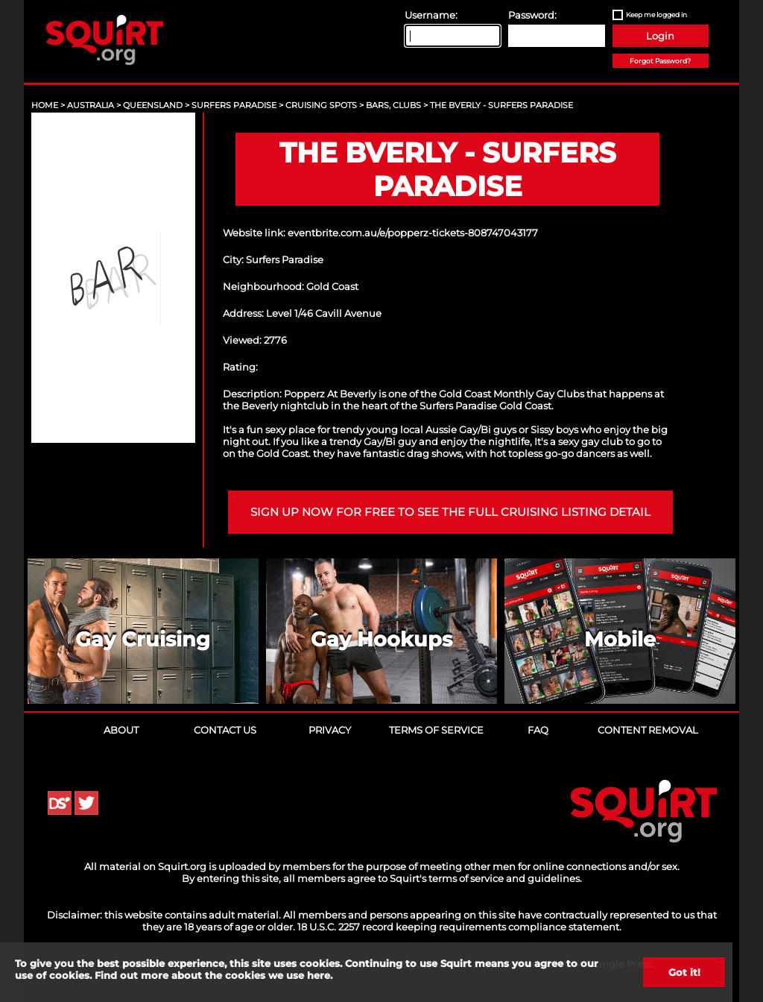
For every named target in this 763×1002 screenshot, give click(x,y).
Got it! (684, 972)
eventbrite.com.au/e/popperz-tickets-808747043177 (413, 233)
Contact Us (225, 730)
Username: (431, 15)
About (121, 730)
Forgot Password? (660, 61)
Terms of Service (436, 730)
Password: (532, 15)
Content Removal (648, 730)
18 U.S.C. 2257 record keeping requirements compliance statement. (459, 927)
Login (660, 36)
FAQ (538, 730)
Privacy (329, 730)
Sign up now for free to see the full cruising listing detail (450, 512)
